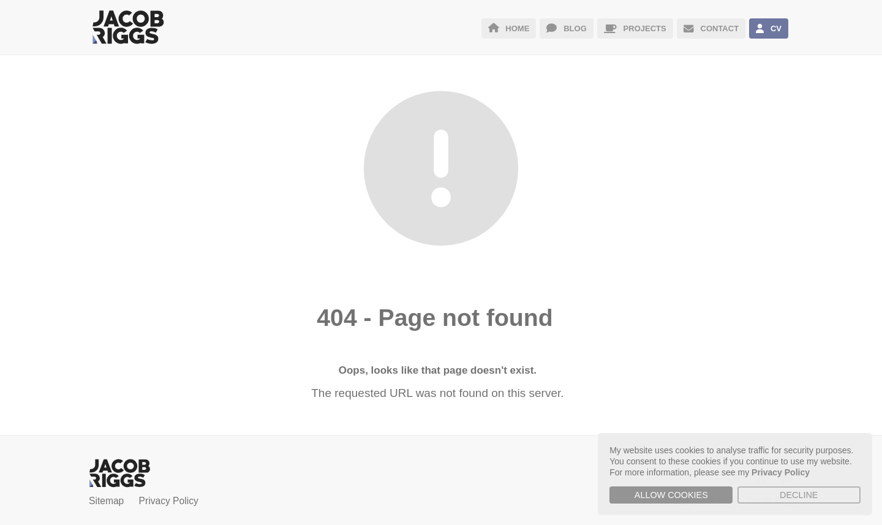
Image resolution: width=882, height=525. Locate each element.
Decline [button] (799, 495)
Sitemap (106, 501)
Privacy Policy (168, 501)
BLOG (566, 28)
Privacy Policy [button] (781, 472)
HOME (509, 28)
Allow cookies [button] (671, 495)
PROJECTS (635, 28)
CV (769, 28)
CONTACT (711, 28)
